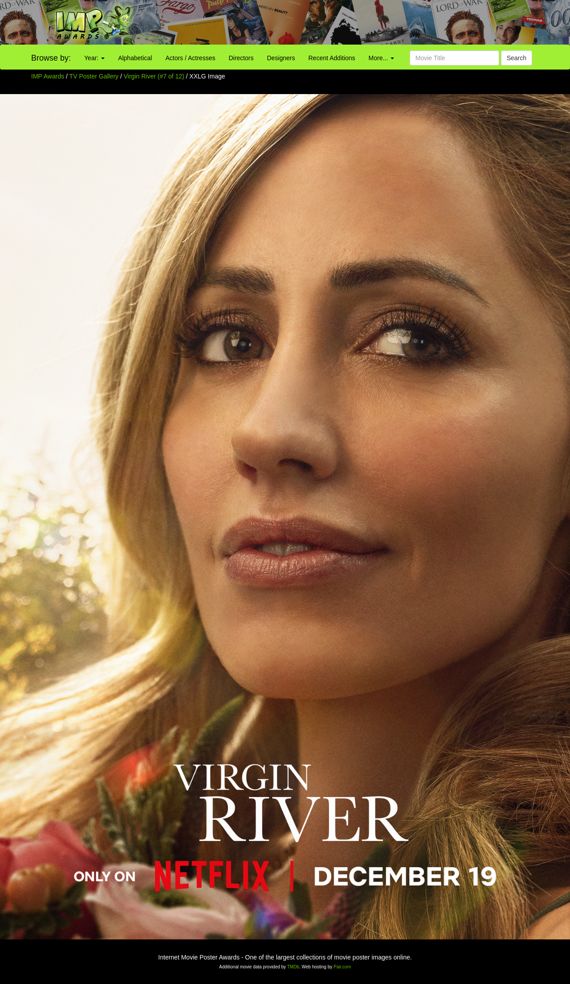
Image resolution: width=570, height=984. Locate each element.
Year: (94, 58)
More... (381, 58)
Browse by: (51, 58)
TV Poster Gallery (93, 76)
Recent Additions (332, 58)
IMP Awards (47, 76)
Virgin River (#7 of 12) (154, 76)
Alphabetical (135, 58)
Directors (240, 58)
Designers (281, 58)
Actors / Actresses (190, 58)
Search (516, 58)
